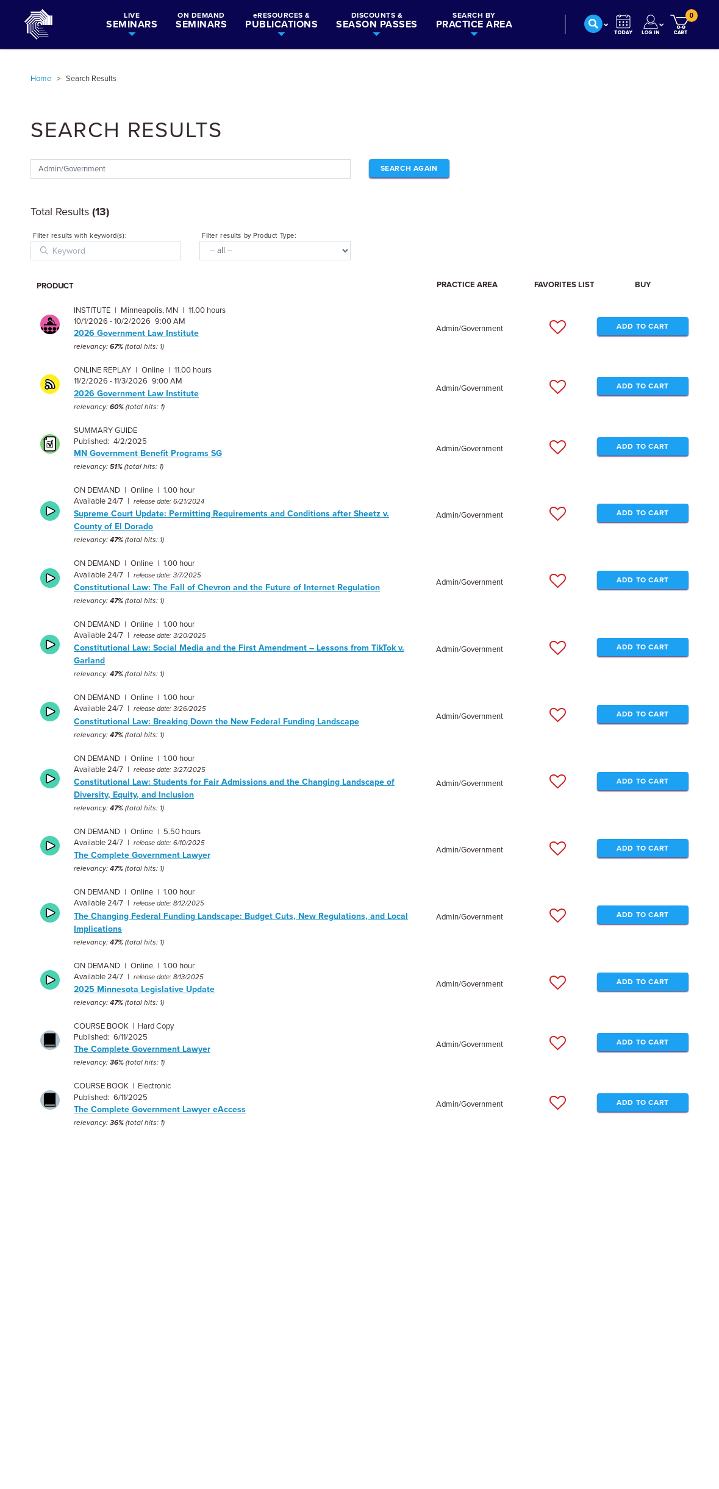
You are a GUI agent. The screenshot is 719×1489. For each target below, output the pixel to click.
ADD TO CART (643, 326)
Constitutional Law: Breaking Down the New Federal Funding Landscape (216, 721)
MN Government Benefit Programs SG (148, 453)
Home (40, 79)
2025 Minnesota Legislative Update (144, 989)
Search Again (409, 168)
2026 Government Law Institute (136, 333)
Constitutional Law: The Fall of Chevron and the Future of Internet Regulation (227, 587)
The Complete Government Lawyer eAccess (160, 1109)
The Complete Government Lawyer (142, 855)
